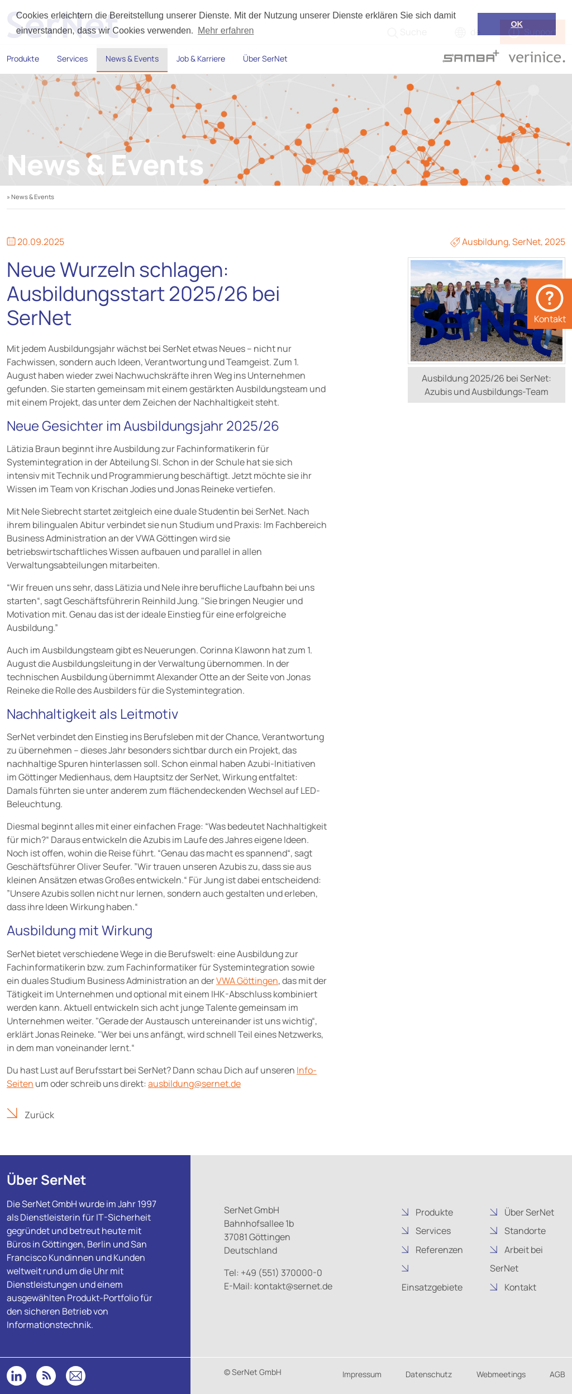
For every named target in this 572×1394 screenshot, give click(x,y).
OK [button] (517, 24)
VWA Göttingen (247, 980)
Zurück (38, 1115)
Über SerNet (265, 58)
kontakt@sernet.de (292, 1286)
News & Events (132, 58)
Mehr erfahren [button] (226, 30)
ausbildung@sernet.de (194, 1083)
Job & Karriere (201, 58)
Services (72, 58)
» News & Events (30, 196)
